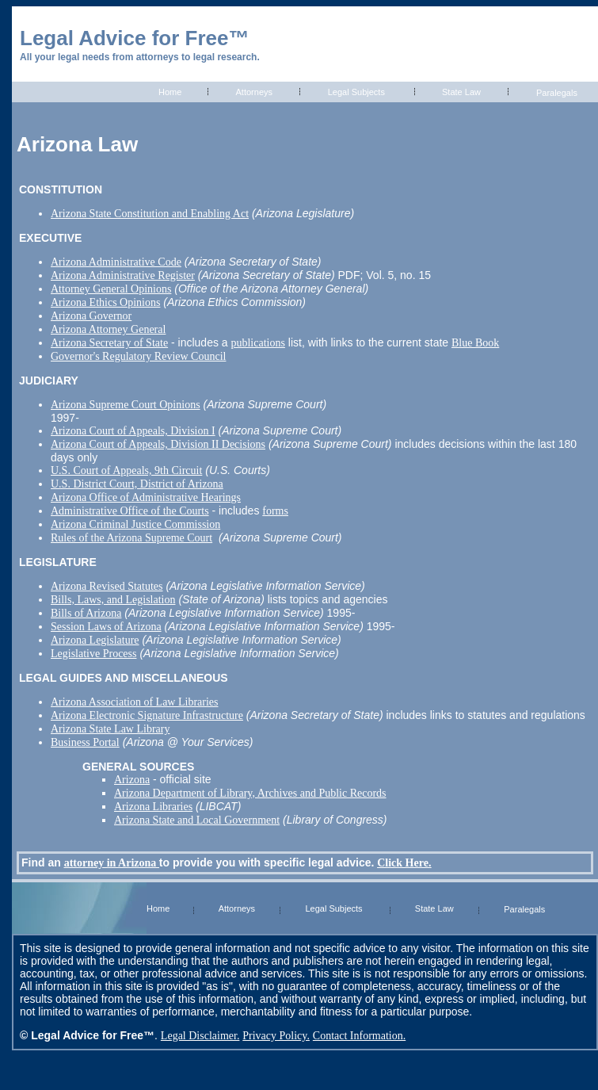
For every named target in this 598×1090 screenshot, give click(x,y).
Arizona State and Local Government (197, 820)
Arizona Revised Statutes (107, 586)
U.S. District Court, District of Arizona (137, 484)
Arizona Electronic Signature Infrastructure (147, 715)
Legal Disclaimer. (200, 1036)
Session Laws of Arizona (106, 627)
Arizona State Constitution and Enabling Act (150, 214)
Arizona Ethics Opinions (105, 302)
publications (257, 343)
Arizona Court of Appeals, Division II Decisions (158, 444)
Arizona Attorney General (108, 329)
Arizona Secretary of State (109, 343)
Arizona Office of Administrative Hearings (146, 497)
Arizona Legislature (95, 640)
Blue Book (475, 343)
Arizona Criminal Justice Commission (135, 524)
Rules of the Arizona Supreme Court (131, 538)
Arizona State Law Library (110, 729)
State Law (461, 92)
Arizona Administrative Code (116, 262)
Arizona (132, 780)
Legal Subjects (356, 92)
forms (275, 511)
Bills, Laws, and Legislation (113, 600)
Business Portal (85, 742)
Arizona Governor (91, 316)
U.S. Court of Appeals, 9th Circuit (126, 470)
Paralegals (556, 93)
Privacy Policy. (276, 1036)
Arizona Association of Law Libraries (135, 702)
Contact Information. (359, 1036)
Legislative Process (93, 654)
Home (169, 92)
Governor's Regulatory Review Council (138, 356)
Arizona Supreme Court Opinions (125, 405)
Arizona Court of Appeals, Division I (133, 431)
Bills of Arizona (86, 613)
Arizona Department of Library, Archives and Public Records (250, 793)
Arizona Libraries (153, 807)
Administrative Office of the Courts (130, 511)
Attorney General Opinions (111, 289)
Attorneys (254, 92)
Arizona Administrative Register (123, 275)
